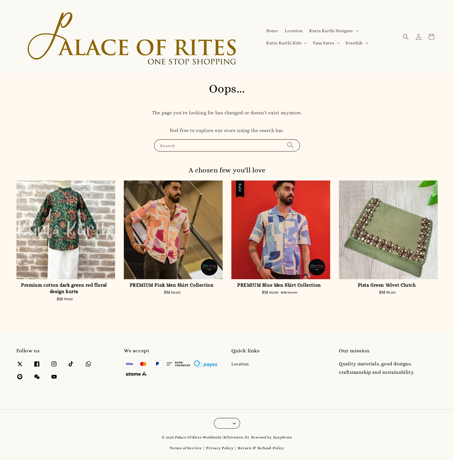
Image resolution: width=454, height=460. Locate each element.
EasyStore (282, 437)
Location (293, 30)
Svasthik (354, 43)
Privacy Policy (219, 448)
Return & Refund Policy (261, 448)
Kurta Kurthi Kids (283, 43)
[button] (405, 36)
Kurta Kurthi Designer (331, 30)
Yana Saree (323, 43)
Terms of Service (186, 448)
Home (272, 30)
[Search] (290, 145)
